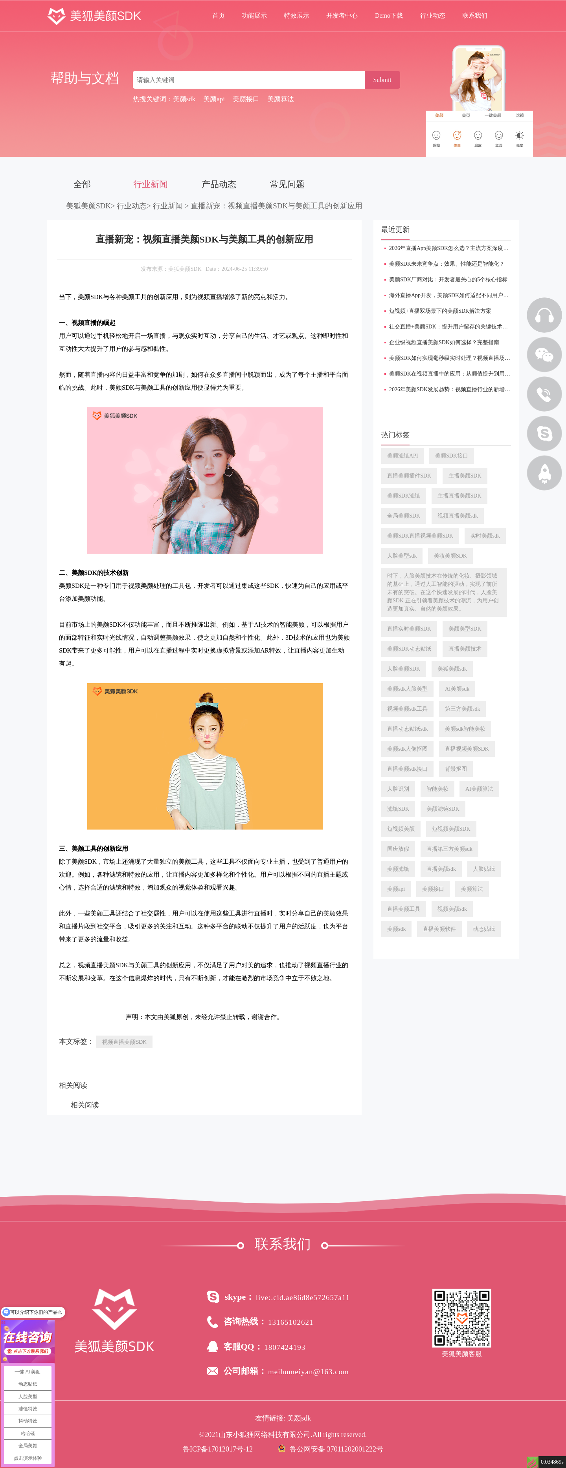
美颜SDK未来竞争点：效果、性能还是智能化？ (447, 264)
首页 (218, 15)
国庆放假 (398, 849)
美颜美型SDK (464, 629)
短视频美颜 (401, 829)
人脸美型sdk (402, 556)
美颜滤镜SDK (442, 809)
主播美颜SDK (464, 476)
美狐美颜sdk (452, 669)
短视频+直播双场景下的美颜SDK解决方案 (440, 311)
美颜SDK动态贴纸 (409, 649)
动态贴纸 (484, 929)
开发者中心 (342, 15)
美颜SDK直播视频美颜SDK (420, 536)
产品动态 (219, 184)
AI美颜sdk (457, 689)
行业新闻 (150, 184)
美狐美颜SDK (88, 206)
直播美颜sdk (441, 869)
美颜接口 (433, 889)
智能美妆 (437, 789)
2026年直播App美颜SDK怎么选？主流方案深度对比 (451, 248)
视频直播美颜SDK (124, 1042)
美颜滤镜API (402, 456)
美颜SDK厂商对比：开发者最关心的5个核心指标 (448, 280)
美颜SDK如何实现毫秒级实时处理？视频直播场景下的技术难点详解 (471, 358)
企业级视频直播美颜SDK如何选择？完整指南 (444, 342)
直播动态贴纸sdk (407, 729)
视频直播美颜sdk (457, 516)
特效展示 (296, 15)
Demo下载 (389, 15)
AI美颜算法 (479, 789)
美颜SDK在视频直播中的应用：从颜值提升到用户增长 (455, 374)
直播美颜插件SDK (409, 476)
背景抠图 (456, 769)
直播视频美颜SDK (467, 749)
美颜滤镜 (398, 869)
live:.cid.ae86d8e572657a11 (303, 1297)
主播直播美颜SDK (459, 496)
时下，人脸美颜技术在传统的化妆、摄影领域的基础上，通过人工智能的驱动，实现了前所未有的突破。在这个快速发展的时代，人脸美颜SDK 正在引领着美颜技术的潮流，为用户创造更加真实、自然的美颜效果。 (443, 592)
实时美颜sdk (485, 536)
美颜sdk (396, 929)
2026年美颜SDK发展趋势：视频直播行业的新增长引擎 (455, 389)
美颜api (396, 889)
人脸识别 (398, 789)
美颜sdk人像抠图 (407, 749)
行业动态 (432, 15)
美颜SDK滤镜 (403, 496)
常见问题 (287, 184)
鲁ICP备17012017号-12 (218, 1449)
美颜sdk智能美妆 (465, 729)
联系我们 (474, 15)
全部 (82, 184)
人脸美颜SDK (403, 669)
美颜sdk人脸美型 (407, 689)
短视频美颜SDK (451, 829)
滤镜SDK (398, 809)
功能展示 (254, 15)
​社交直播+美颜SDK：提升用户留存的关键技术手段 (451, 327)
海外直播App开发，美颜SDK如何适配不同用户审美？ (454, 295)
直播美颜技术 (464, 649)
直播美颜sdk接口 (407, 769)
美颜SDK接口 (451, 456)
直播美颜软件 (439, 929)
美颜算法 (472, 889)
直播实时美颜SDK (409, 629)
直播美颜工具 (403, 909)
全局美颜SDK (403, 516)
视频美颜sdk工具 (407, 709)
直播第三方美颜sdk (449, 849)
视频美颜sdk (452, 909)
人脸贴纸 (484, 869)
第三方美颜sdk (462, 709)
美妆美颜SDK (450, 556)
